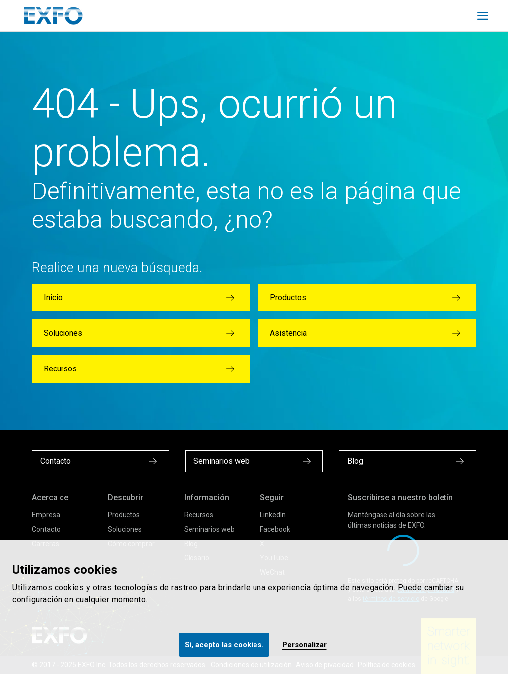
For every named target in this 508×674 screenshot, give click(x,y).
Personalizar (304, 644)
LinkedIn (273, 515)
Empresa (46, 515)
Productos (124, 515)
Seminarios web (209, 529)
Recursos (198, 515)
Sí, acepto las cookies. (224, 644)
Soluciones (125, 529)
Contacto (46, 529)
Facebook (275, 529)
